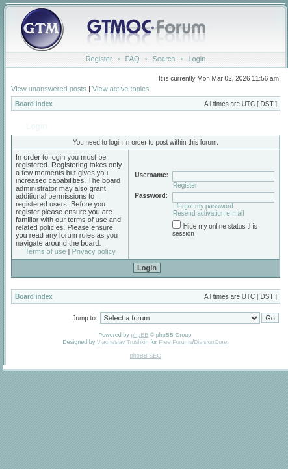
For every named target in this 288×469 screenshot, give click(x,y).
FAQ (132, 59)
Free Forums (175, 342)
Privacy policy (94, 251)
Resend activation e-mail (208, 213)
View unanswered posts (48, 88)
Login (196, 59)
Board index (34, 103)
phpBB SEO (146, 355)
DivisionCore (210, 342)
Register (99, 59)
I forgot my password (203, 206)
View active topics (120, 88)
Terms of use (45, 251)
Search (164, 59)
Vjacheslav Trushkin (123, 342)
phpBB (139, 335)
